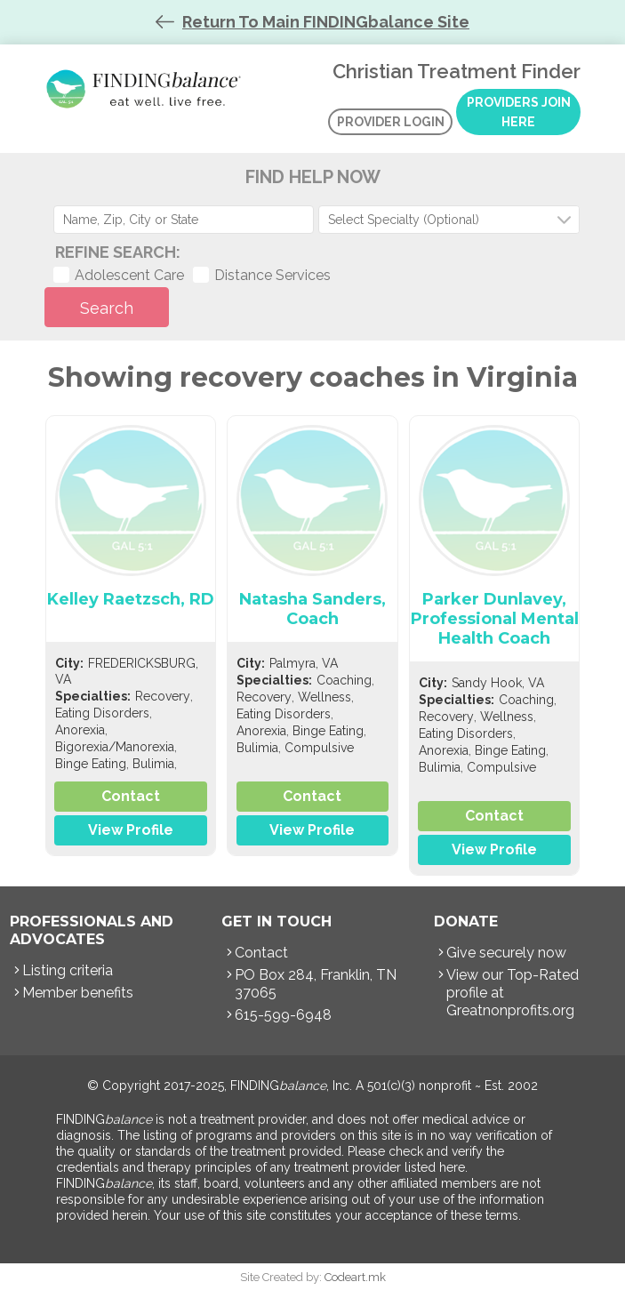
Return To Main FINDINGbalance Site (325, 21)
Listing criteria (67, 970)
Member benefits (77, 992)
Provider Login (391, 122)
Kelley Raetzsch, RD (130, 599)
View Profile (130, 829)
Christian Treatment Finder (146, 88)
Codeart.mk (355, 1277)
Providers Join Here (519, 112)
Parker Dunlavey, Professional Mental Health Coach (495, 618)
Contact (130, 796)
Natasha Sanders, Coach (312, 609)
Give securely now (506, 952)
